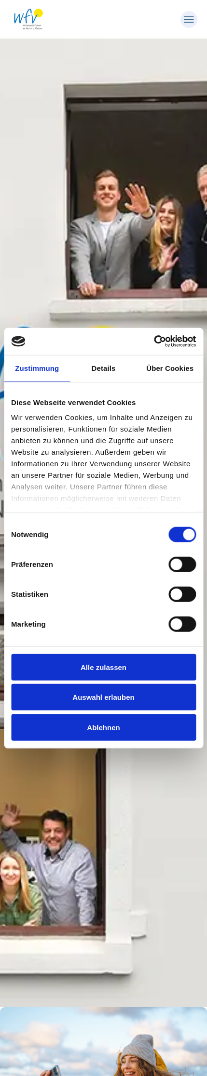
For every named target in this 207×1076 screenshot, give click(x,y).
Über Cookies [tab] (169, 368)
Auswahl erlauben (103, 697)
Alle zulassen (103, 667)
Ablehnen (103, 727)
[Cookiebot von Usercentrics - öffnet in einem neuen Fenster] (153, 341)
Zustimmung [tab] (37, 368)
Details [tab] (104, 368)
